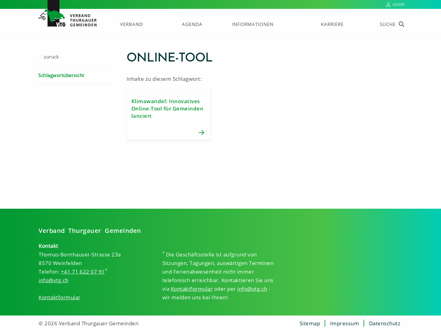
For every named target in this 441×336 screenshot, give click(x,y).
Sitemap (310, 323)
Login (399, 4)
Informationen (252, 24)
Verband (131, 24)
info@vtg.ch (54, 280)
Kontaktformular (60, 297)
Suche (388, 24)
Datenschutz (385, 323)
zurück (51, 57)
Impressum (344, 323)
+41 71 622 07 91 (83, 271)
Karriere (332, 24)
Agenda (192, 24)
